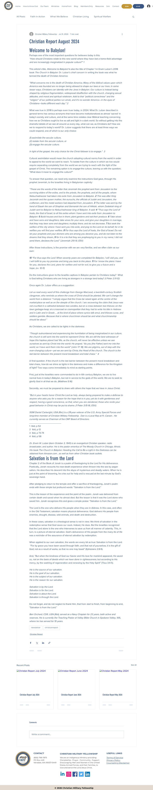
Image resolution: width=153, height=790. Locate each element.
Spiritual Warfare (102, 16)
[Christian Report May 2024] (118, 680)
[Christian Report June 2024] (76, 680)
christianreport (51, 627)
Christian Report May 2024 (112, 694)
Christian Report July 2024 (29, 694)
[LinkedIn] (87, 774)
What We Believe (59, 16)
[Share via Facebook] (30, 643)
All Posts (21, 16)
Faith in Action (37, 16)
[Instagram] (68, 774)
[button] (55, 6)
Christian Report (36, 634)
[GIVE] (138, 6)
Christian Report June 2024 (71, 694)
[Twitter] (81, 774)
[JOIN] (126, 6)
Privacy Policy (113, 760)
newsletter (35, 627)
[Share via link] (49, 643)
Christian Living (81, 16)
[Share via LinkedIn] (43, 643)
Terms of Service (115, 757)
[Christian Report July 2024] (35, 680)
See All (134, 665)
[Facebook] (74, 774)
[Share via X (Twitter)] (37, 643)
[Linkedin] (62, 774)
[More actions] (122, 34)
